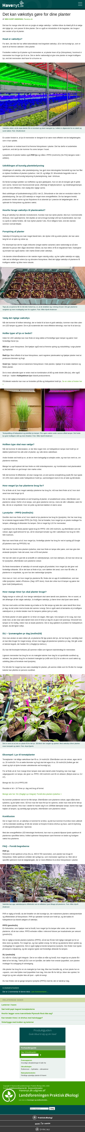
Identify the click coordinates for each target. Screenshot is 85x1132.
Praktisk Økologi (42, 1117)
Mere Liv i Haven (42, 1123)
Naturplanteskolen (28, 1073)
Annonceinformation (35, 1088)
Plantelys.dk (28, 19)
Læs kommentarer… (39, 992)
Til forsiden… (15, 4)
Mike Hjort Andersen (14, 19)
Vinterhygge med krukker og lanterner (17, 1022)
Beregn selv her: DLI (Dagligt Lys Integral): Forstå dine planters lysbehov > (32, 794)
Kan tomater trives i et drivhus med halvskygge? (22, 1018)
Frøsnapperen (26, 1060)
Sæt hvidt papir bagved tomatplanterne (18, 1009)
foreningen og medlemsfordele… (37, 1100)
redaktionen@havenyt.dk (18, 1088)
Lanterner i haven (8, 1005)
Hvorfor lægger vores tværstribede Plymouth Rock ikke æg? (27, 1013)
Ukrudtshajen (26, 1066)
